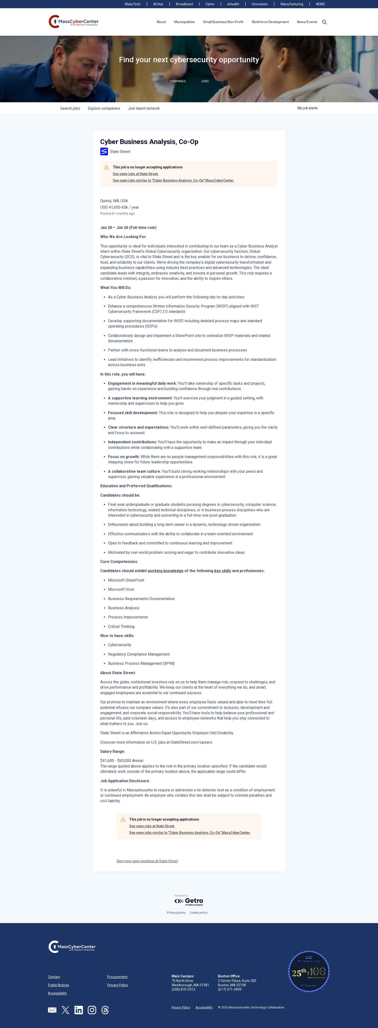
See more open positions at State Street (147, 861)
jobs (70, 108)
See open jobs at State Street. (136, 174)
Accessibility (57, 993)
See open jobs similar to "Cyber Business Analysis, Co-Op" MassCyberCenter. (173, 180)
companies (104, 108)
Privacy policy (176, 912)
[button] (324, 22)
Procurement (117, 977)
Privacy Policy (117, 985)
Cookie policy (198, 912)
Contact (54, 977)
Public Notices (58, 985)
